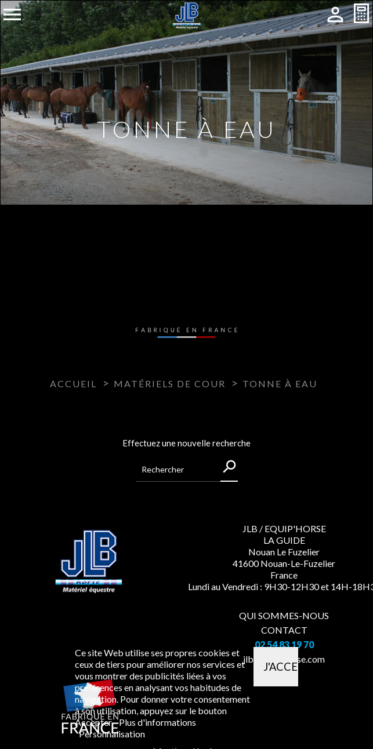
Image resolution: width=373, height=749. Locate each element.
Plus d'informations (157, 722)
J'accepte (280, 666)
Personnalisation (112, 733)
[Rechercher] (187, 470)
